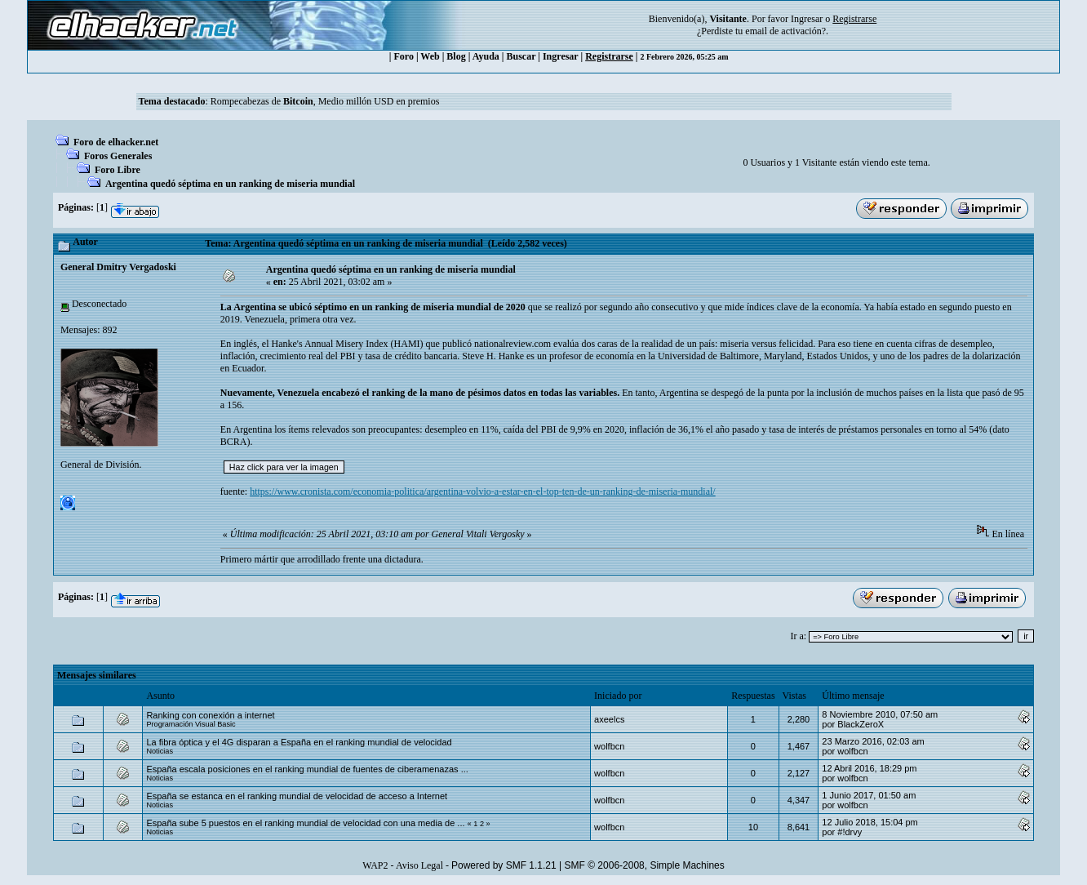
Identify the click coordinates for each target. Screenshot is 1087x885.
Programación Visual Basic (190, 724)
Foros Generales (118, 156)
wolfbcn (609, 746)
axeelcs (609, 719)
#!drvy (849, 832)
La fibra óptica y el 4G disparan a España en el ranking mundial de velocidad (298, 742)
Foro (403, 56)
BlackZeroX (860, 724)
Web (429, 56)
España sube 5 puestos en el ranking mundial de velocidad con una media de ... (305, 823)
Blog (455, 56)
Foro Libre (117, 170)
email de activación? (785, 31)
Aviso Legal (419, 865)
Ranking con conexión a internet (210, 715)
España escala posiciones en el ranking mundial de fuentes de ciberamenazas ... (307, 769)
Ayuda (486, 56)
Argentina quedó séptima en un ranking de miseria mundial (230, 183)
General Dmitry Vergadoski (118, 267)
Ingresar (807, 18)
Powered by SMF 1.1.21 (504, 865)
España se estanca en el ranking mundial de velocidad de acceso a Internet (296, 796)
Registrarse (609, 56)
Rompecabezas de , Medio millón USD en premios (325, 101)
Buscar (520, 56)
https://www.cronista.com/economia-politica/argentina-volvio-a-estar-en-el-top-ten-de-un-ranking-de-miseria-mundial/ (483, 491)
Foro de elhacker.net (115, 142)
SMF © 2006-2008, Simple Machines (645, 865)
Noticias (159, 751)
